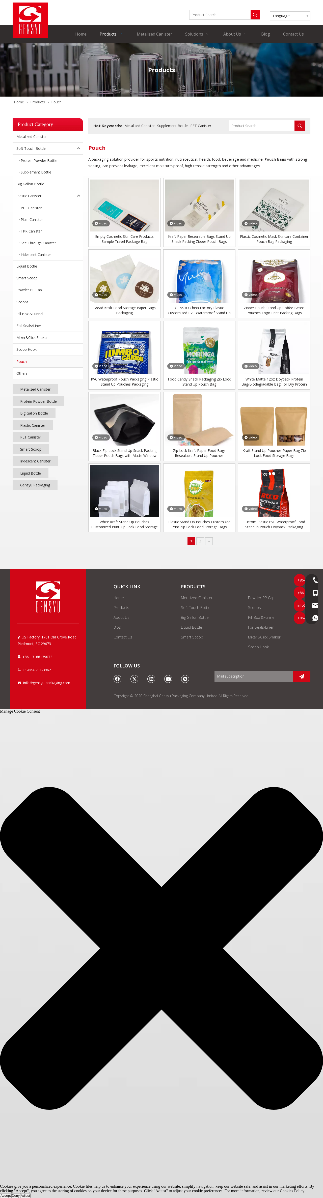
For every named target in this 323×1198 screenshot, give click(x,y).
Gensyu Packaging (35, 485)
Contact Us (123, 636)
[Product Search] (261, 126)
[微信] (185, 679)
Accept (6, 1195)
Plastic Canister (49, 196)
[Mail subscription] (252, 676)
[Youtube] (168, 679)
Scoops (22, 302)
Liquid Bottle (26, 266)
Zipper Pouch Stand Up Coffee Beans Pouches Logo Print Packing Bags (274, 310)
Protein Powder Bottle (38, 401)
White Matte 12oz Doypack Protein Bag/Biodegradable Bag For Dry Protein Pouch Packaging (274, 382)
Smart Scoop (27, 278)
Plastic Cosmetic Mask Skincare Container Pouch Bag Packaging (274, 239)
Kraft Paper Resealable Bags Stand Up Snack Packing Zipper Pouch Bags (199, 239)
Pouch (21, 361)
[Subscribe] (301, 676)
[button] (161, 949)
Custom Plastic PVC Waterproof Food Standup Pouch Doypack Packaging (274, 524)
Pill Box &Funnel (29, 313)
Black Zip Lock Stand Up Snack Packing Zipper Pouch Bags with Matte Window (124, 453)
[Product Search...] (220, 14)
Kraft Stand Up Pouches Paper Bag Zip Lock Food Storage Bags (274, 453)
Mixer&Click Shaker (32, 337)
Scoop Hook (26, 349)
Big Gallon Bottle (30, 184)
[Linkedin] (151, 679)
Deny (16, 1195)
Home (119, 597)
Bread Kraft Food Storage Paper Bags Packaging (124, 310)
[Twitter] (134, 679)
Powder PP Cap (29, 289)
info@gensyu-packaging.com (46, 682)
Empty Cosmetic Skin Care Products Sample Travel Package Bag (124, 239)
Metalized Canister (31, 136)
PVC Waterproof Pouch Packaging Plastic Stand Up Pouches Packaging (124, 382)
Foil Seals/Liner (28, 325)
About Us (121, 617)
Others (22, 373)
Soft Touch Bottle (49, 148)
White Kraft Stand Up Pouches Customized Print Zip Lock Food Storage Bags (124, 524)
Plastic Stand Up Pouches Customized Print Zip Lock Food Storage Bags (199, 524)
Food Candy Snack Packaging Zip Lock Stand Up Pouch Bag (199, 382)
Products (121, 607)
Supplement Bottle (172, 125)
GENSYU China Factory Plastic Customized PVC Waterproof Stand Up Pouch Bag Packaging (199, 310)
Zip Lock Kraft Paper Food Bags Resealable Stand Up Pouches (199, 453)
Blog (117, 627)
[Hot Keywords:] (255, 14)
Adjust (25, 1195)
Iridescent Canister (35, 461)
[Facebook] (118, 679)
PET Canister (30, 437)
